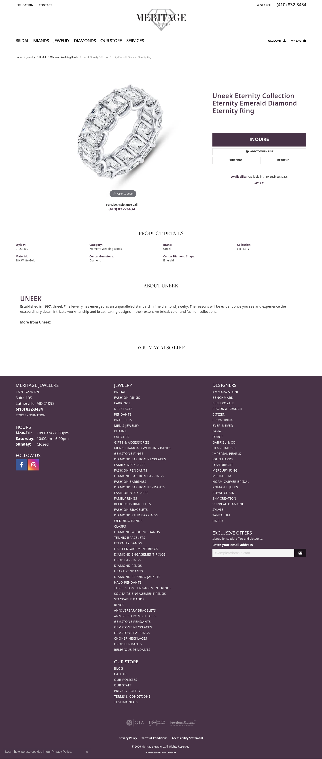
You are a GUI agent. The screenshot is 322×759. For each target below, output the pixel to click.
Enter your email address (232, 544)
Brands (41, 41)
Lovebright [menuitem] (222, 465)
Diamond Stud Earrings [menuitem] (136, 515)
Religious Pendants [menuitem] (132, 649)
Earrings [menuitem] (122, 403)
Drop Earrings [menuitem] (127, 560)
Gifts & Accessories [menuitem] (132, 442)
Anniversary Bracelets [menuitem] (135, 610)
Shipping (235, 160)
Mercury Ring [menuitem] (224, 470)
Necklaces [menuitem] (123, 409)
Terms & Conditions (132, 696)
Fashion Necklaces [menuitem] (131, 493)
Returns (283, 160)
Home (19, 57)
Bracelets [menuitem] (123, 420)
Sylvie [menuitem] (217, 509)
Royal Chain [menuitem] (223, 493)
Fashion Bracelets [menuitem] (131, 509)
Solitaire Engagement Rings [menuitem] (140, 593)
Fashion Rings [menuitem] (127, 397)
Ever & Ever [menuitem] (222, 425)
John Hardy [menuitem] (222, 459)
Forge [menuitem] (217, 437)
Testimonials (126, 702)
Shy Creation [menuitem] (224, 498)
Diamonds (85, 41)
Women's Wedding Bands (64, 57)
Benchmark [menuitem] (222, 397)
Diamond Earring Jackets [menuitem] (137, 577)
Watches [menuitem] (121, 437)
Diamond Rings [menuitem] (128, 565)
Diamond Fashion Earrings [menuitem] (139, 476)
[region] (123, 132)
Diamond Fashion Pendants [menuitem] (139, 487)
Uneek (167, 249)
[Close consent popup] (87, 751)
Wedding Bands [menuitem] (128, 521)
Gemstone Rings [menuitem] (129, 453)
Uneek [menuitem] (217, 521)
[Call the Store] (29, 409)
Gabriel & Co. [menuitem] (224, 442)
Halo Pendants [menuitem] (128, 582)
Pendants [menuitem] (122, 414)
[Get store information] (30, 415)
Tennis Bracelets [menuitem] (129, 537)
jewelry (31, 57)
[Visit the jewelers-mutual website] (183, 722)
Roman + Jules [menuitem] (225, 487)
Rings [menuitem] (119, 605)
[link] (45, 5)
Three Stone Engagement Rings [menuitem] (142, 588)
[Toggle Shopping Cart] (298, 41)
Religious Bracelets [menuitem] (132, 504)
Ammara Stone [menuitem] (225, 392)
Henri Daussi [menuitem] (224, 448)
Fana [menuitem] (216, 431)
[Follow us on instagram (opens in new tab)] (33, 464)
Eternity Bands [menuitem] (128, 543)
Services (135, 41)
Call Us (120, 674)
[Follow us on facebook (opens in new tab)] (21, 464)
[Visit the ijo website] (157, 722)
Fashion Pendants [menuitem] (130, 470)
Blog (118, 668)
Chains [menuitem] (120, 431)
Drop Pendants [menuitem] (128, 644)
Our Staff (123, 685)
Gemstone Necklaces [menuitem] (133, 627)
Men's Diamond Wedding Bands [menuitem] (142, 448)
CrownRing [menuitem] (222, 420)
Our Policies (125, 679)
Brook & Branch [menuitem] (227, 409)
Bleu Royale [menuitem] (223, 403)
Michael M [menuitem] (221, 476)
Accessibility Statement (187, 738)
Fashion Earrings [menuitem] (130, 481)
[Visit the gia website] (135, 722)
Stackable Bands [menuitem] (129, 599)
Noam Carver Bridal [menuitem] (230, 481)
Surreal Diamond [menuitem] (228, 504)
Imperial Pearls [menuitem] (226, 453)
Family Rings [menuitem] (125, 498)
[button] (24, 5)
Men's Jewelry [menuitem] (126, 425)
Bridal (22, 41)
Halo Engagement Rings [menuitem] (136, 549)
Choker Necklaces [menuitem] (130, 638)
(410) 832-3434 (122, 209)
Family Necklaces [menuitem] (130, 465)
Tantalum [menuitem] (221, 515)
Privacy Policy (127, 691)
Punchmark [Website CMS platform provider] (169, 752)
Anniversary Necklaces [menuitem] (135, 616)
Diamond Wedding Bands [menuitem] (137, 532)
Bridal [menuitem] (120, 392)
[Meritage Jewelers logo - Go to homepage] (161, 20)
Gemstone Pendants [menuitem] (132, 621)
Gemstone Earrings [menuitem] (132, 633)
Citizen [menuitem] (218, 414)
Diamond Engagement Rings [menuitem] (140, 554)
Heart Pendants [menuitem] (128, 571)
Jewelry (61, 41)
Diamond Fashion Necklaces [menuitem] (140, 459)
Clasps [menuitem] (120, 526)
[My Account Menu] (277, 41)
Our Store (111, 41)
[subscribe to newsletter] (300, 553)
